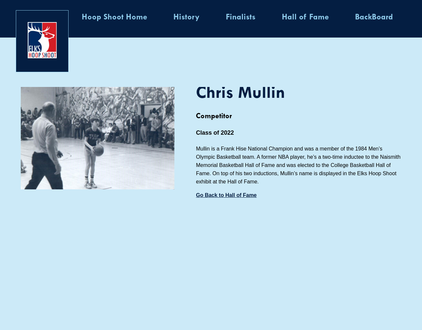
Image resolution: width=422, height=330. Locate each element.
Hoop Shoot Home (114, 17)
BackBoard (374, 17)
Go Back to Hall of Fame (226, 195)
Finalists (241, 17)
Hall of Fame (305, 17)
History (186, 17)
